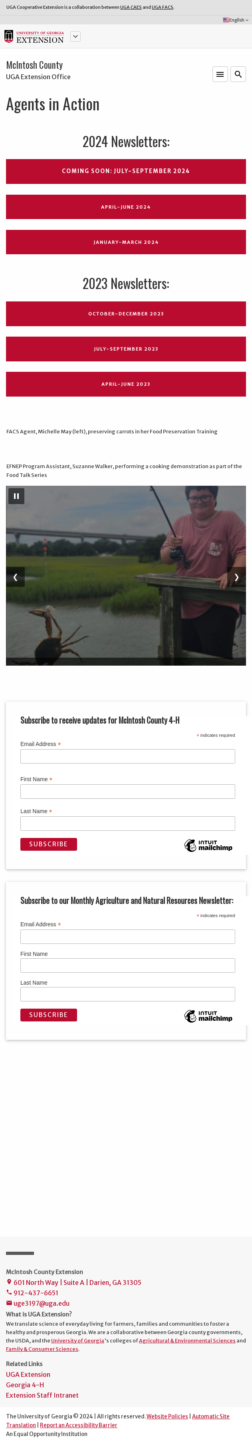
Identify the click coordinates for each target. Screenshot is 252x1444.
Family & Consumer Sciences (42, 1349)
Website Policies (167, 1416)
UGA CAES (131, 7)
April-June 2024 (126, 207)
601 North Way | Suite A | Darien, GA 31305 (73, 1283)
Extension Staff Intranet (42, 1395)
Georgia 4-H (25, 1385)
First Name (36, 779)
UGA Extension (28, 1374)
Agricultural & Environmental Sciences (187, 1340)
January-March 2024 (126, 242)
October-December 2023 (126, 314)
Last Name (36, 811)
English (236, 20)
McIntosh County (34, 65)
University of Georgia (77, 1340)
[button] (75, 36)
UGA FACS (162, 7)
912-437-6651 (32, 1293)
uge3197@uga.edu (37, 1303)
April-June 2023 (126, 384)
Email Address (40, 744)
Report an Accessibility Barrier (78, 1425)
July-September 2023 (126, 349)
